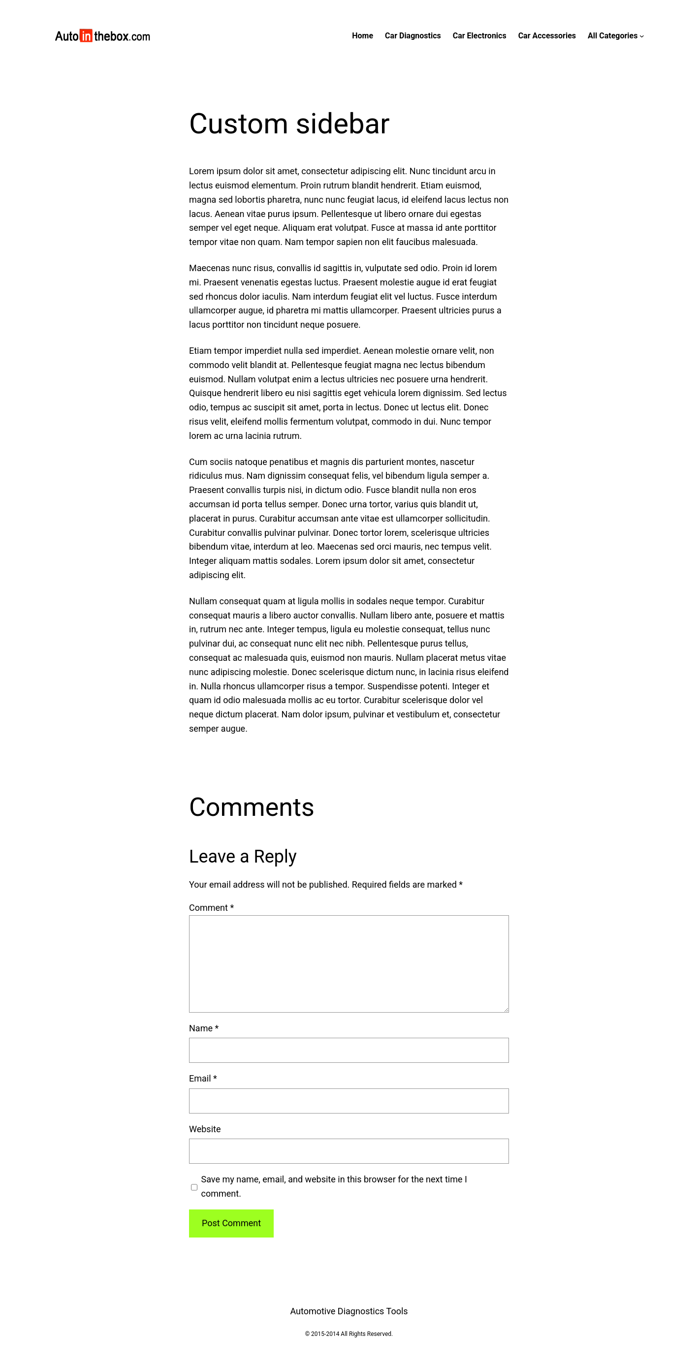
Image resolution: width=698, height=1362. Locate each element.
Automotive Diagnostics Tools (349, 1311)
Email (203, 1078)
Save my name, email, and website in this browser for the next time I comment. (334, 1186)
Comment (211, 907)
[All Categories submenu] (641, 35)
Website (205, 1129)
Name (204, 1028)
